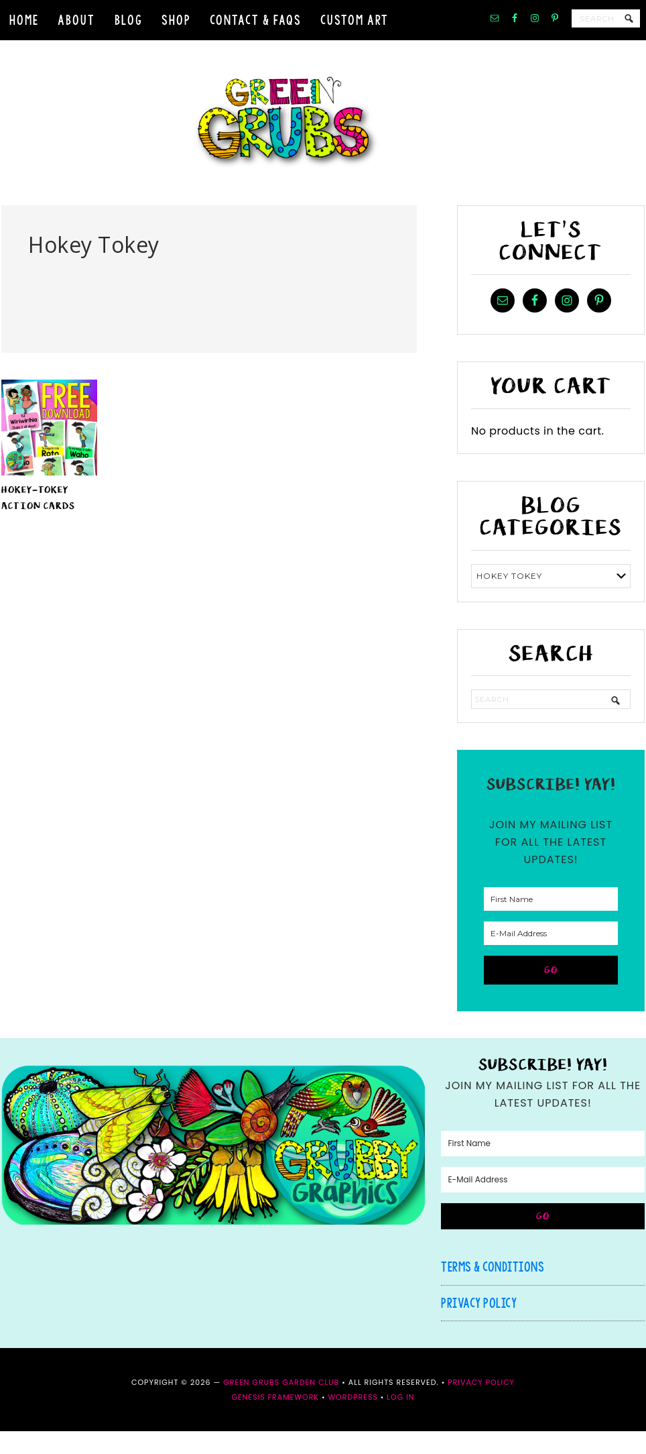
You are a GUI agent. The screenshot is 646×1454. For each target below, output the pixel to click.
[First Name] (551, 922)
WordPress (352, 1419)
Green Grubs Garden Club (323, 134)
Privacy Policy (479, 1325)
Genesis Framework (275, 1419)
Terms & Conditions (492, 1289)
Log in (400, 1419)
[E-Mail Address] (551, 956)
